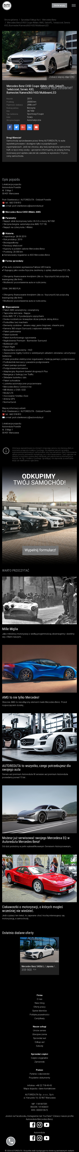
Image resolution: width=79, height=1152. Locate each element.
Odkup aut (39, 1042)
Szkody (39, 1046)
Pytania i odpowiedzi (39, 1074)
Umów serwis (39, 1030)
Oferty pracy (39, 1007)
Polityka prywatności (39, 1014)
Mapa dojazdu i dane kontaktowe (39, 1088)
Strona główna (11, 20)
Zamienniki (39, 1062)
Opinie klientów (39, 1010)
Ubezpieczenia (39, 1034)
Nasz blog (39, 1003)
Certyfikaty (39, 1018)
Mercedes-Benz (49, 20)
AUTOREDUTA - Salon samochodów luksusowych (6, 5)
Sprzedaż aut (39, 1038)
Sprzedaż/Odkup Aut (30, 20)
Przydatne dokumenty (39, 1077)
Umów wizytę (59, 5)
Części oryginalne (39, 1058)
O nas (39, 999)
